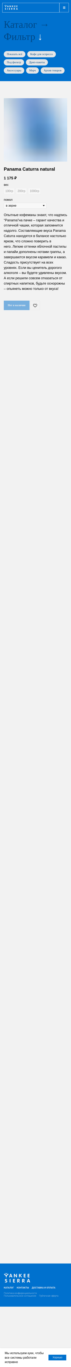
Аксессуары (14, 70)
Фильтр (19, 36)
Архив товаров (53, 70)
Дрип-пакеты (37, 62)
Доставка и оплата (43, 1287)
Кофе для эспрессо (41, 54)
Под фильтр (14, 62)
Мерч (32, 70)
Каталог (20, 24)
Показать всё (14, 54)
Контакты (23, 1287)
